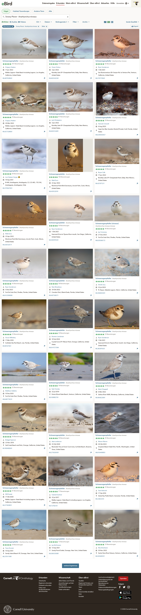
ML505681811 (100, 556)
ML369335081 (54, 553)
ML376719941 (100, 78)
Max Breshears (103, 548)
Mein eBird (71, 3)
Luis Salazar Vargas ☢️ (12, 177)
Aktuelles (105, 3)
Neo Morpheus (57, 287)
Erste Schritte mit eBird (86, 592)
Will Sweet (8, 494)
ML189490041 (7, 448)
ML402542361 (54, 78)
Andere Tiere (39, 11)
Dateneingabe (48, 3)
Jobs (80, 589)
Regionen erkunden (45, 583)
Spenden (123, 578)
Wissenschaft (83, 3)
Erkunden (60, 3)
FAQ (80, 594)
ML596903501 (100, 293)
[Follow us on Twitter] (124, 587)
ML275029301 (54, 452)
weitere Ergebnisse (70, 565)
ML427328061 (7, 131)
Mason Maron (102, 441)
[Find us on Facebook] (119, 587)
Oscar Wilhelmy (10, 337)
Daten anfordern (64, 589)
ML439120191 (53, 191)
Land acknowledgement (106, 577)
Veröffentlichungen (65, 587)
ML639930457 (100, 135)
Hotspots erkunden (45, 585)
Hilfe (112, 3)
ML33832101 (100, 499)
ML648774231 (7, 399)
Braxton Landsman (58, 336)
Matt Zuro (55, 180)
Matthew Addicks (11, 391)
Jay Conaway (102, 232)
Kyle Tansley (56, 389)
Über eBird (95, 3)
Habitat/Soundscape (21, 11)
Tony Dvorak (9, 548)
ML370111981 (7, 556)
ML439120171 (7, 245)
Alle (50, 11)
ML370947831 (7, 188)
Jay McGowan (56, 545)
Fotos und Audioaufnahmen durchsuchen (44, 589)
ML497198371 (53, 295)
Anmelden (120, 3)
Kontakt (81, 596)
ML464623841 (100, 397)
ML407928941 (7, 78)
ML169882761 (53, 397)
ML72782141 (53, 506)
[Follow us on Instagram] (128, 587)
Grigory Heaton (10, 67)
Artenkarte (42, 581)
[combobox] (35, 17)
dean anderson (57, 441)
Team (80, 587)
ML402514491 (53, 131)
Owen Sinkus (56, 67)
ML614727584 (54, 347)
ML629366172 (100, 240)
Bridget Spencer (10, 440)
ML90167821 (7, 346)
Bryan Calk (101, 172)
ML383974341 (53, 240)
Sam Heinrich (102, 490)
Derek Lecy (101, 285)
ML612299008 (7, 295)
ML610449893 (100, 452)
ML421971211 (100, 183)
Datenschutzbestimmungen (107, 587)
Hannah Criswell (103, 124)
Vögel (6, 11)
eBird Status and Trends (66, 581)
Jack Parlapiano (57, 120)
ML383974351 (100, 348)
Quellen (81, 581)
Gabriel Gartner (57, 495)
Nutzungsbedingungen (106, 590)
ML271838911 (7, 505)
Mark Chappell (103, 389)
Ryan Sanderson (103, 67)
